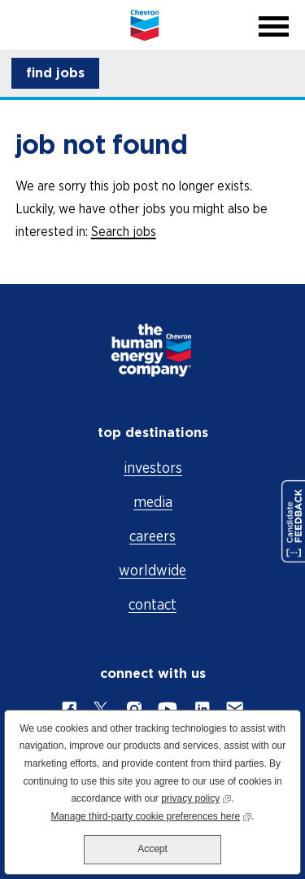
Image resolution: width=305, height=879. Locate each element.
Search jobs (123, 231)
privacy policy (196, 797)
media (152, 501)
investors (153, 467)
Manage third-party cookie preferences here (150, 815)
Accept (152, 849)
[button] (55, 73)
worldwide (152, 570)
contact (152, 604)
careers (152, 535)
